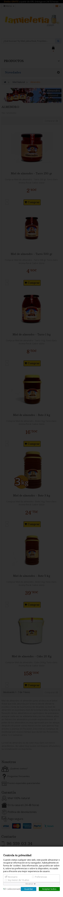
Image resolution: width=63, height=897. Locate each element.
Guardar (28, 888)
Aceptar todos (49, 888)
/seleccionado (12, 888)
